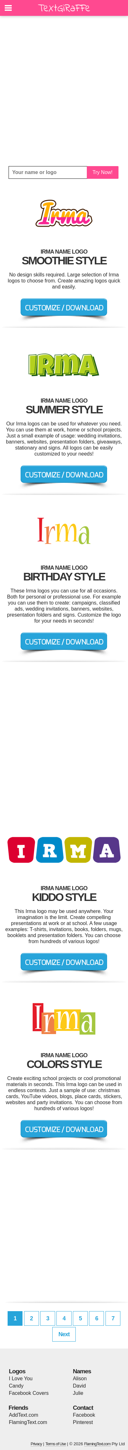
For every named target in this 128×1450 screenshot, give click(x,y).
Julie (78, 1393)
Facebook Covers (28, 1393)
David (79, 1386)
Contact (83, 1407)
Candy (16, 1386)
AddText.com (23, 1415)
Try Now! (102, 172)
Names (82, 1371)
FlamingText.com (28, 1422)
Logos (17, 1371)
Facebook (84, 1415)
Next (63, 1334)
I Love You (21, 1378)
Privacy (36, 1443)
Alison (80, 1378)
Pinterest (83, 1422)
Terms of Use (55, 1443)
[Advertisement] (64, 91)
